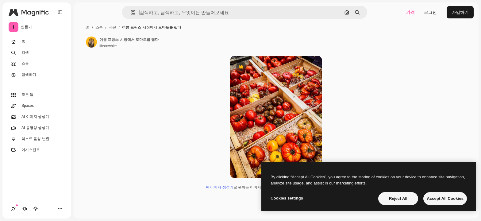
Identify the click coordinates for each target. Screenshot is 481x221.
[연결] (13, 209)
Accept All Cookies (445, 198)
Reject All (398, 198)
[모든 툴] (37, 95)
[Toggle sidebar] (60, 12)
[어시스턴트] (37, 150)
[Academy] (24, 209)
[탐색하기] (37, 75)
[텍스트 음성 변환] (37, 139)
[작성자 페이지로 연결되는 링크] (91, 42)
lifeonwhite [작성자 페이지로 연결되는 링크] (108, 46)
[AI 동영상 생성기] (37, 128)
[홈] (37, 42)
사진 (112, 27)
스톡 (99, 27)
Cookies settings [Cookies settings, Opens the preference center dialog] (287, 198)
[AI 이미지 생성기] (37, 117)
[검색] (37, 53)
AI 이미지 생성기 (219, 187)
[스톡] (37, 64)
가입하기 (460, 12)
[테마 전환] (35, 209)
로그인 (430, 12)
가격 (410, 12)
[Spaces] (37, 106)
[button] (130, 12)
